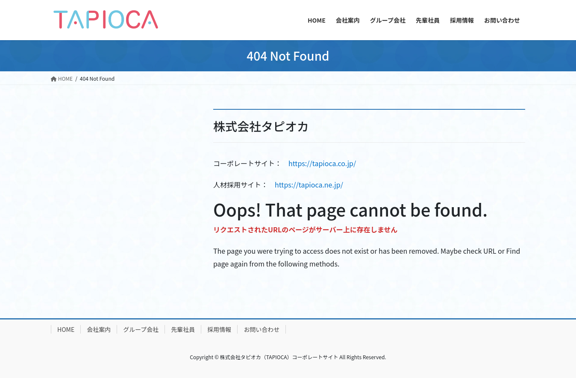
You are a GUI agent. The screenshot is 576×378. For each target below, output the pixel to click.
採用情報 (219, 329)
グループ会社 (141, 329)
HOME (65, 329)
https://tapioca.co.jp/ (322, 163)
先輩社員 (183, 329)
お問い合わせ (261, 329)
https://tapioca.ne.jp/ (309, 184)
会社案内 (99, 329)
